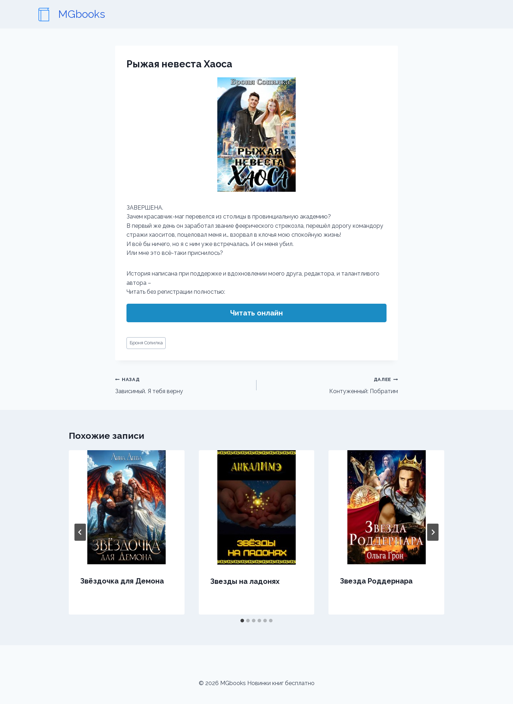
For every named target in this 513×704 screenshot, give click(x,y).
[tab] (242, 620)
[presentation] (127, 507)
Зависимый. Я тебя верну (183, 385)
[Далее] (433, 532)
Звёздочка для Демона (122, 581)
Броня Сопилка (146, 342)
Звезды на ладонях (245, 581)
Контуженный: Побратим (330, 385)
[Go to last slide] (80, 532)
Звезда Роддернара (376, 581)
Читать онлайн (256, 313)
